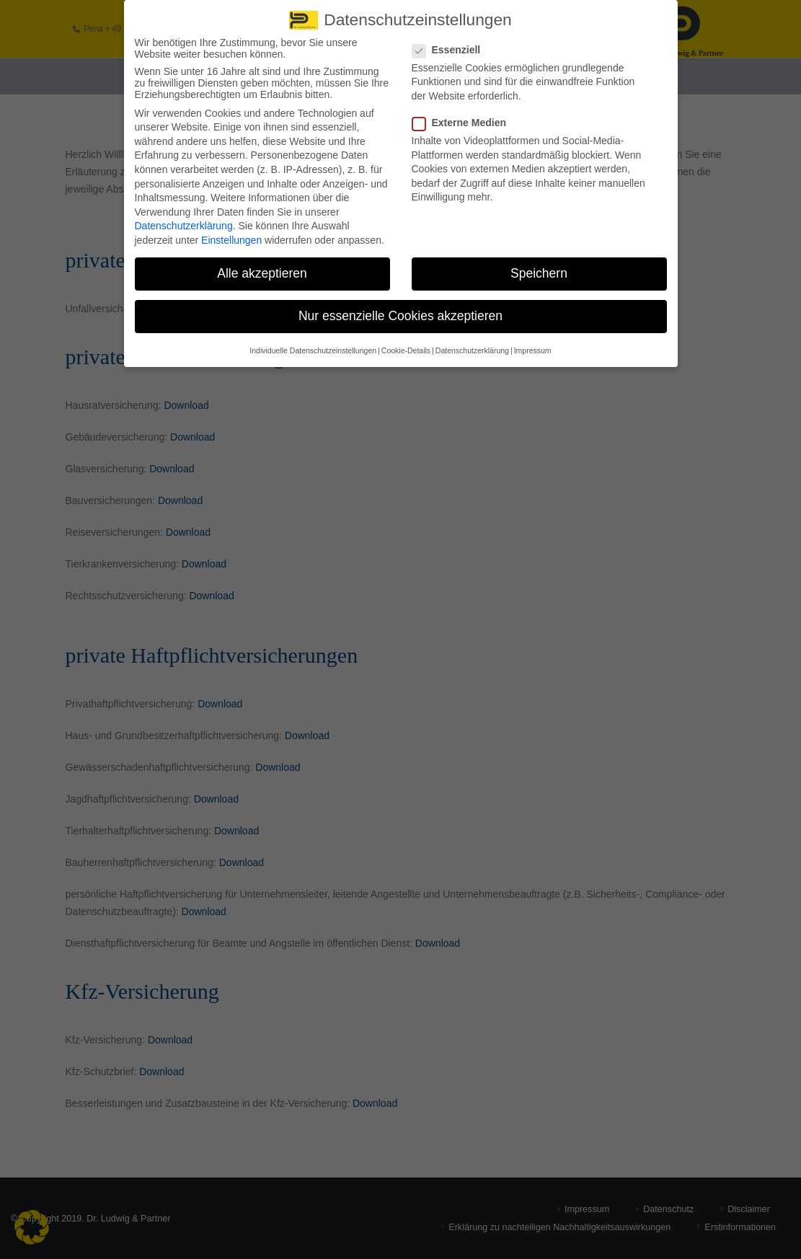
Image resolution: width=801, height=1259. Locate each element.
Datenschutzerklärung (184, 217)
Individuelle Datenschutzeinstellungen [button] (312, 341)
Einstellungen (231, 231)
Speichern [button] (538, 264)
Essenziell (451, 40)
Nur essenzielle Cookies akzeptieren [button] (400, 307)
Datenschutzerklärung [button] (472, 341)
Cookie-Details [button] (405, 341)
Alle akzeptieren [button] (262, 264)
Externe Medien (463, 114)
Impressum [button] (533, 341)
